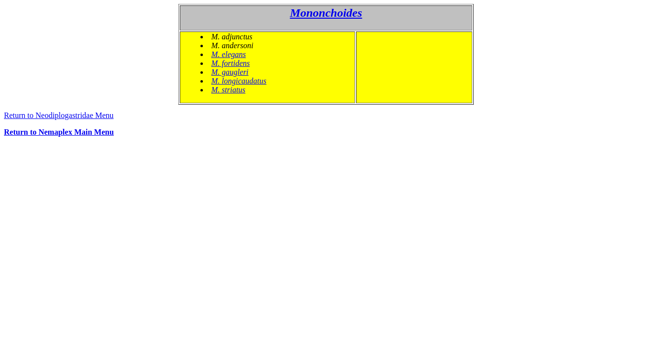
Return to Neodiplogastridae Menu (59, 115)
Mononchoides (326, 12)
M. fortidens (230, 63)
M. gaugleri (230, 72)
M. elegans (228, 54)
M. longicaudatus (238, 81)
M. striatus (228, 90)
